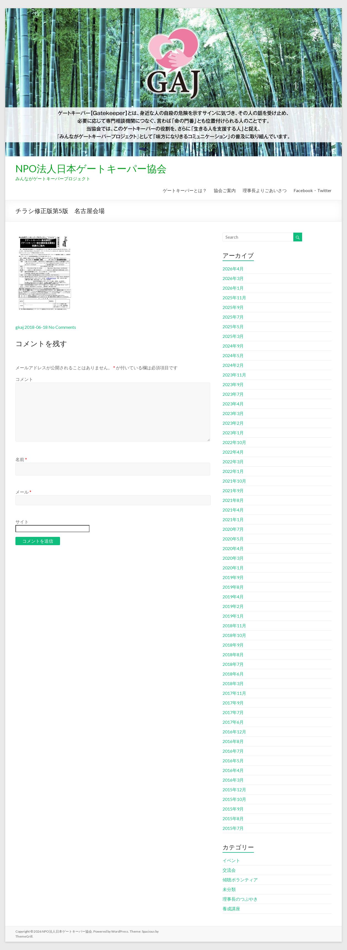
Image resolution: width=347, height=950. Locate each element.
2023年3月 (233, 413)
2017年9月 (233, 702)
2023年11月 (234, 374)
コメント (24, 379)
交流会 (229, 870)
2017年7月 (233, 712)
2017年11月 (234, 693)
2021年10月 (234, 480)
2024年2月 (233, 365)
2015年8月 (233, 818)
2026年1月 (233, 287)
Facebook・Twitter (313, 190)
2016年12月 (234, 731)
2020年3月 (233, 558)
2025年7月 (233, 316)
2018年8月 (233, 654)
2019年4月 (233, 596)
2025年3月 (233, 336)
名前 (21, 459)
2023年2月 (233, 423)
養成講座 (231, 908)
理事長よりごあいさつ (265, 190)
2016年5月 (233, 760)
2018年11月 (234, 625)
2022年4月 (233, 451)
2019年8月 (233, 587)
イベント (231, 860)
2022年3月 (233, 461)
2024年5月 (233, 355)
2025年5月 (233, 326)
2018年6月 (233, 673)
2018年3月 (233, 683)
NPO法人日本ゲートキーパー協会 (91, 168)
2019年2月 (233, 606)
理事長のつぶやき (240, 898)
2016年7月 (233, 750)
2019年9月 (233, 577)
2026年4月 (233, 268)
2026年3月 (233, 278)
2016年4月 (233, 770)
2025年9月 (233, 307)
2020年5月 (233, 538)
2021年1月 (233, 519)
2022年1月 (233, 471)
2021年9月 (233, 490)
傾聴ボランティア (240, 879)
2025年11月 (234, 297)
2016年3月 (233, 779)
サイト (22, 521)
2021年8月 (233, 500)
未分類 (229, 889)
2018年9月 (233, 644)
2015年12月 (234, 789)
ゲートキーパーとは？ (185, 190)
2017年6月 (233, 722)
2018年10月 (234, 635)
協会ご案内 (225, 190)
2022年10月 (234, 442)
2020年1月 (233, 567)
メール (23, 491)
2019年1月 (233, 615)
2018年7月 (233, 664)
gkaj (19, 327)
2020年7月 (233, 529)
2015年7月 (233, 828)
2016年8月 (233, 741)
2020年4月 (233, 548)
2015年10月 (234, 799)
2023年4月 (233, 403)
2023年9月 (233, 384)
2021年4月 (233, 509)
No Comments (62, 327)
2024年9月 (233, 345)
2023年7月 (233, 394)
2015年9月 (233, 808)
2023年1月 (233, 432)
